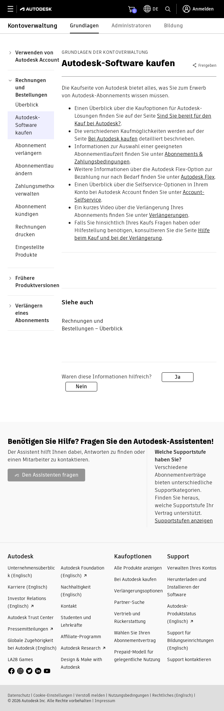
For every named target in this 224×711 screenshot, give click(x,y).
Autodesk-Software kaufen (27, 125)
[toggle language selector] (151, 9)
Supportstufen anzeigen (184, 520)
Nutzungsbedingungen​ (128, 695)
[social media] (29, 671)
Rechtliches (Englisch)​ (172, 695)
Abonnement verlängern (30, 149)
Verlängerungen (168, 215)
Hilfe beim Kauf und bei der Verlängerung (142, 234)
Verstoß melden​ (90, 695)
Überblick (26, 104)
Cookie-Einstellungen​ (52, 695)
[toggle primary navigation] (14, 9)
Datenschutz (19, 695)
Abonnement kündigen (30, 210)
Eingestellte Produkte (29, 251)
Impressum (105, 700)
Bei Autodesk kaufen (113, 138)
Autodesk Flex (197, 177)
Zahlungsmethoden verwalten (38, 190)
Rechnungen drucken (30, 230)
